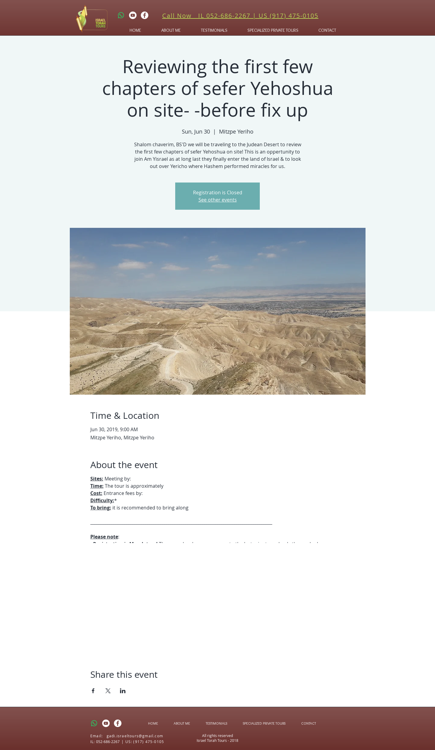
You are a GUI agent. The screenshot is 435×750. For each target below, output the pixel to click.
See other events (217, 199)
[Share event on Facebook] (93, 690)
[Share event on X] (108, 690)
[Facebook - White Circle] (144, 15)
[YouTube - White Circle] (133, 15)
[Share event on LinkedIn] (123, 690)
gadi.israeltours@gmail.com (135, 735)
